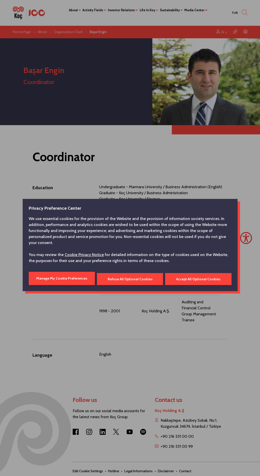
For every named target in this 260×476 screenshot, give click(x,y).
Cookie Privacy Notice (84, 255)
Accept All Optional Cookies (198, 278)
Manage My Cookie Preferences (61, 278)
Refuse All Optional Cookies (129, 278)
